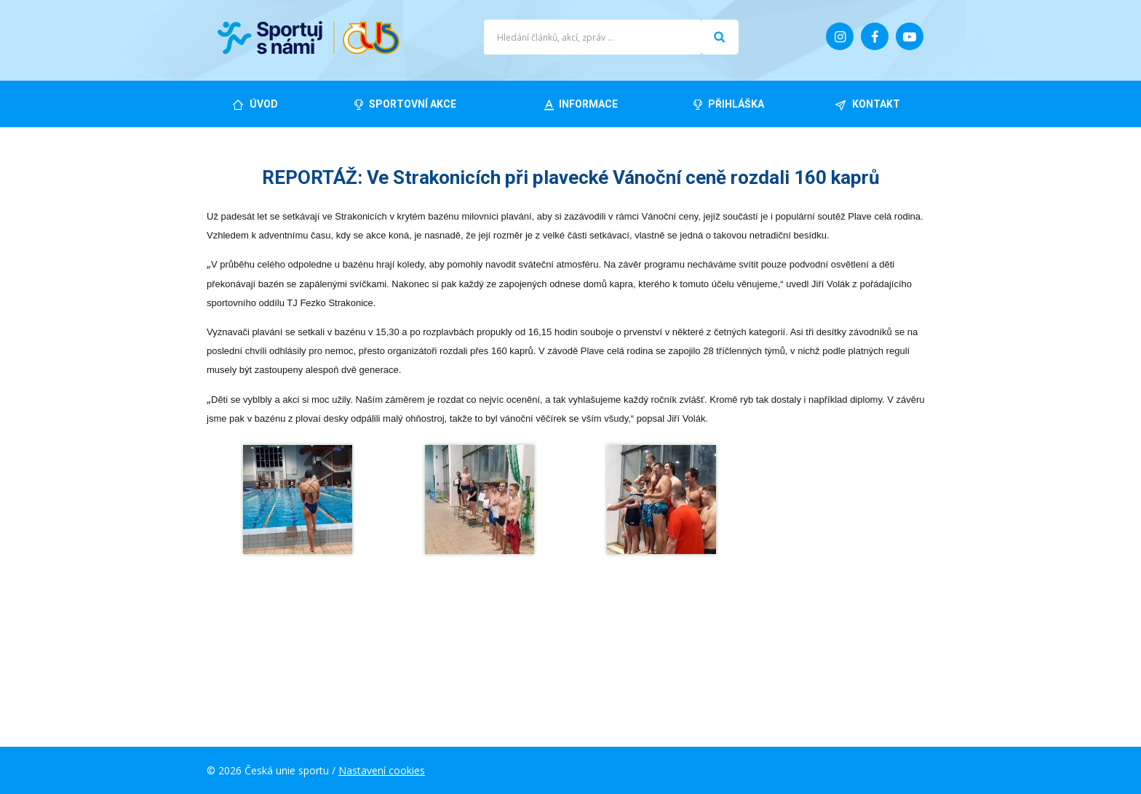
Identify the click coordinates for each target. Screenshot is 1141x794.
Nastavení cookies (381, 770)
